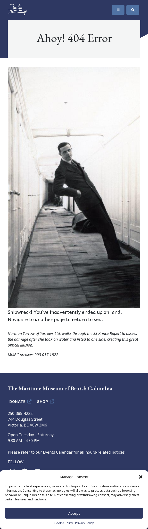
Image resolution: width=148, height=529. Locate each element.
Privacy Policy (84, 523)
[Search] (132, 10)
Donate (20, 401)
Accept (74, 513)
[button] (140, 476)
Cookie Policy (63, 523)
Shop (46, 401)
